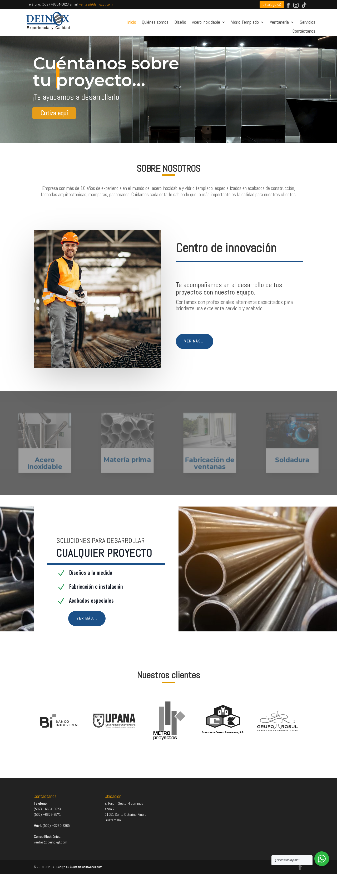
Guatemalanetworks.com (86, 867)
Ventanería (279, 22)
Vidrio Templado (245, 22)
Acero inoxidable (206, 22)
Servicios (307, 22)
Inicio (131, 22)
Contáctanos (304, 31)
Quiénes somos (155, 22)
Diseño (180, 22)
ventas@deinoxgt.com (96, 4)
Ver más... (194, 341)
